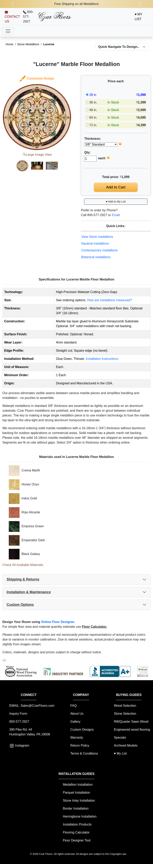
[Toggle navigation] (8, 31)
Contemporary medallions (99, 250)
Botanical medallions (96, 257)
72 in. (93, 125)
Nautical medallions (95, 243)
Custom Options (20, 605)
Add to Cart (115, 187)
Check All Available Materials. (23, 565)
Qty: (87, 152)
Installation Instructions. (102, 358)
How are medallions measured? (109, 300)
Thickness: (92, 138)
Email (116, 215)
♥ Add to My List (116, 201)
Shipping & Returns (23, 579)
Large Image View (37, 154)
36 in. (93, 102)
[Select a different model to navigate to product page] (122, 47)
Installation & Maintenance (29, 592)
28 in (92, 94)
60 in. (93, 117)
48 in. (93, 110)
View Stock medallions (97, 236)
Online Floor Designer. (58, 622)
